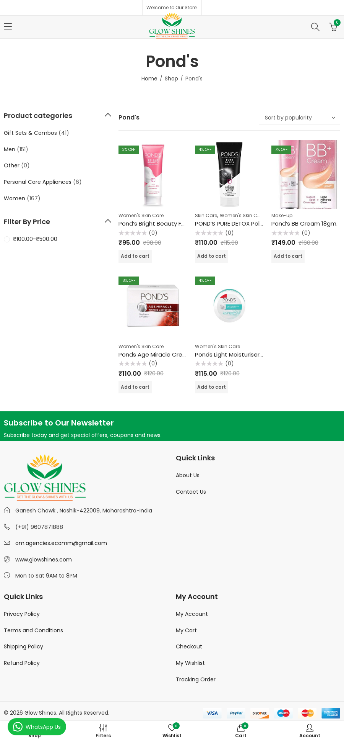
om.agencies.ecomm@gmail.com (61, 543)
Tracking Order (196, 679)
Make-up (281, 215)
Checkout (189, 646)
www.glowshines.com (43, 559)
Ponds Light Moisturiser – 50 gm (240, 354)
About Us (188, 475)
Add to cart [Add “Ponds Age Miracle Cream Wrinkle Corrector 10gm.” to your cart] (135, 387)
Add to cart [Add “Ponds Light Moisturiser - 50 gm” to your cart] (211, 387)
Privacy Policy (22, 614)
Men (9, 149)
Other (11, 165)
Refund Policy (22, 663)
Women (14, 198)
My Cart (186, 630)
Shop (171, 78)
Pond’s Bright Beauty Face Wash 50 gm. (174, 223)
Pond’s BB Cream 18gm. (304, 223)
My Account (192, 614)
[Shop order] (299, 117)
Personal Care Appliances (37, 182)
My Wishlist (190, 663)
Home (149, 78)
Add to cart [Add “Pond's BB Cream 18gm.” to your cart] (288, 256)
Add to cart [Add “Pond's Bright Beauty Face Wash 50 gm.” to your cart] (135, 256)
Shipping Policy (23, 646)
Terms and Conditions (33, 630)
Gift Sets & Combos (30, 133)
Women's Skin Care (141, 215)
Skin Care (206, 215)
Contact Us (191, 492)
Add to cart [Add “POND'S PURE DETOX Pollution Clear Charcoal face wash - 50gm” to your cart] (211, 256)
